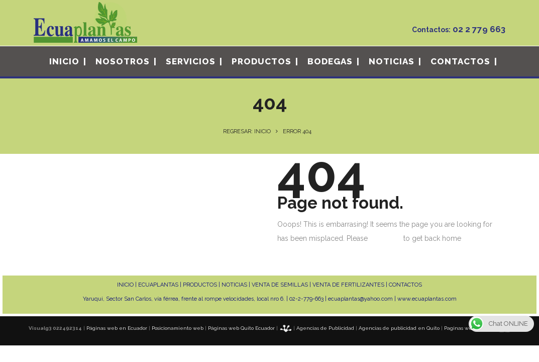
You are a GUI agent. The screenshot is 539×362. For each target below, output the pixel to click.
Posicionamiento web (177, 328)
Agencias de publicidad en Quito (399, 328)
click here (385, 238)
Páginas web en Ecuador (116, 328)
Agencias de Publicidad (325, 328)
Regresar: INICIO (247, 131)
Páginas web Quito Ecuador (241, 328)
